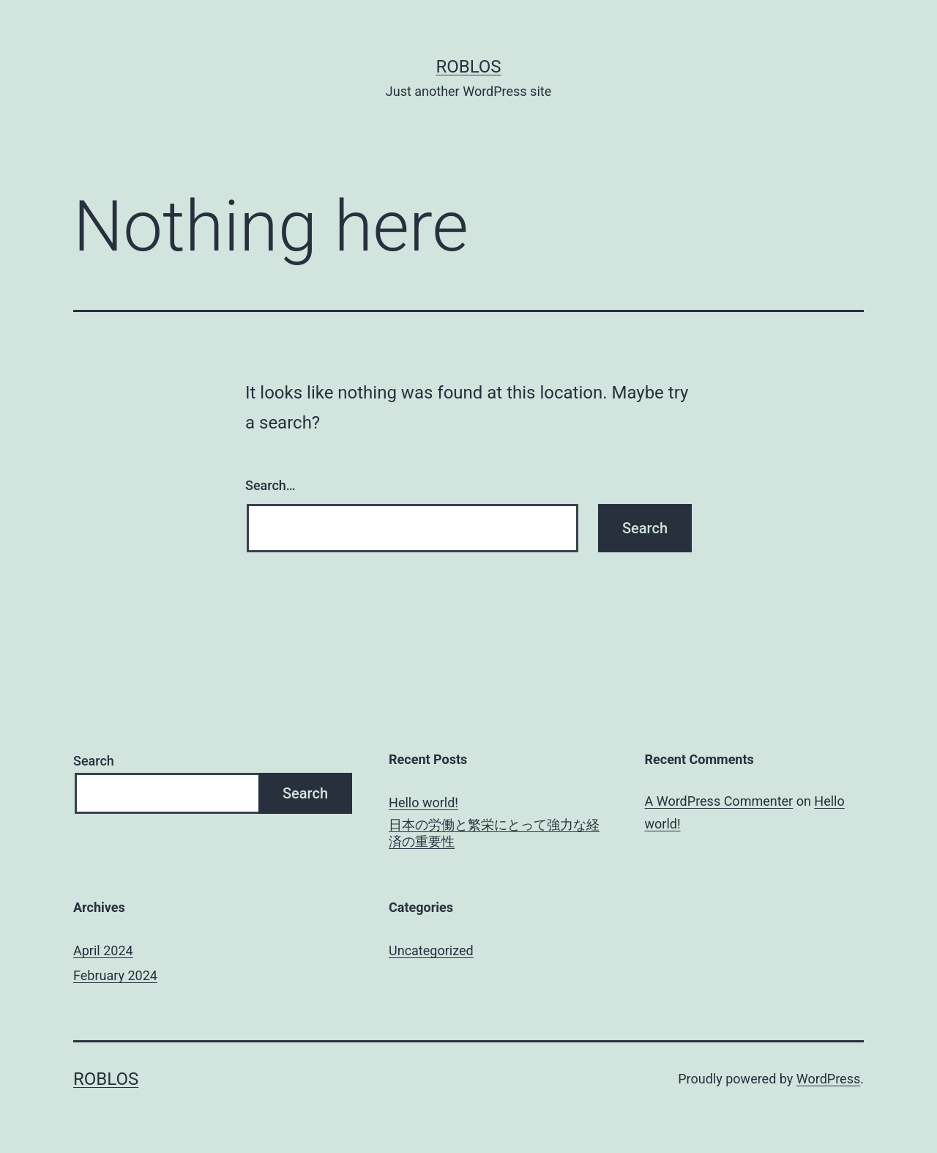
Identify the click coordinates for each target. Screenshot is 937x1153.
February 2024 (115, 975)
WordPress (828, 1078)
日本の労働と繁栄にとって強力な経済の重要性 (494, 833)
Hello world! (423, 802)
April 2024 (103, 950)
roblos (468, 66)
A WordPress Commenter (719, 801)
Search (93, 760)
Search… (270, 485)
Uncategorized (431, 950)
